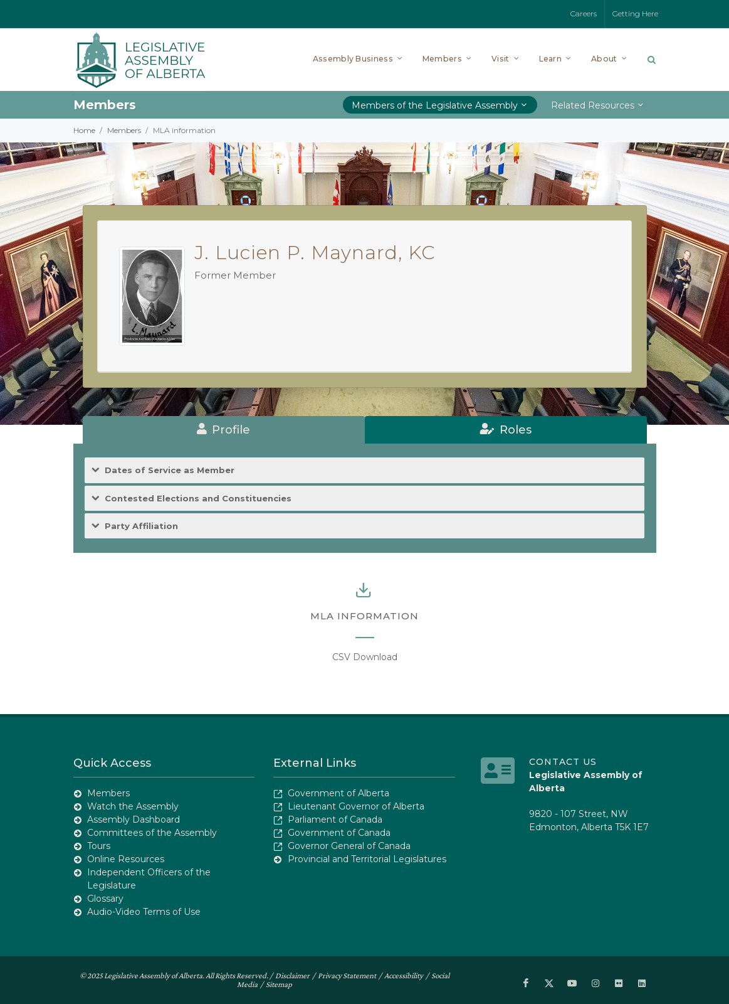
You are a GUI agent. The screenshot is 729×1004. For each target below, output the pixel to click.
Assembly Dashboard (133, 819)
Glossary (105, 898)
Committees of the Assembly (152, 832)
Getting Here (635, 13)
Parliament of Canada (335, 819)
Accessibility (403, 975)
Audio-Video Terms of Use (144, 911)
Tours (98, 846)
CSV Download (364, 657)
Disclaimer (292, 975)
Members (124, 130)
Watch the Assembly (133, 806)
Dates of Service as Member (169, 470)
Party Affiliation (141, 526)
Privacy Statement (347, 975)
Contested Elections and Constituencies (198, 498)
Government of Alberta (338, 793)
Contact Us (563, 761)
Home (84, 130)
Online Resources (125, 859)
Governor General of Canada (349, 846)
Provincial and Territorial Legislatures (367, 859)
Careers (583, 13)
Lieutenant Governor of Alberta (356, 806)
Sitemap (279, 984)
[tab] (224, 430)
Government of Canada (339, 832)
